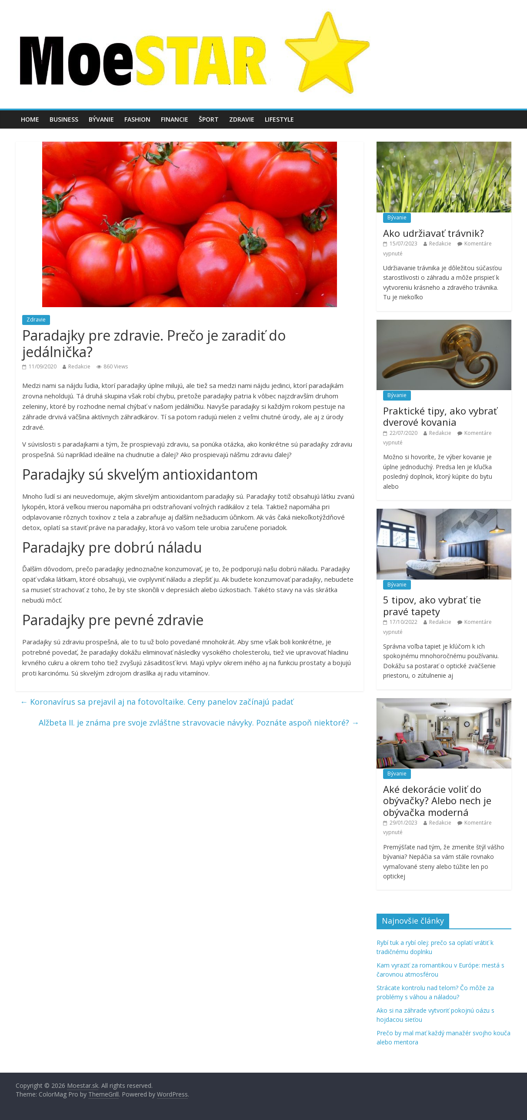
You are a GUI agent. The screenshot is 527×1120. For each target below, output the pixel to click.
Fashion (137, 119)
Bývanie (101, 119)
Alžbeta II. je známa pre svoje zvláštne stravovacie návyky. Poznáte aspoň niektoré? (199, 722)
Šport (209, 119)
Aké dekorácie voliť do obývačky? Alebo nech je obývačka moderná (437, 800)
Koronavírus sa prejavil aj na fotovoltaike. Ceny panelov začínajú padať (156, 701)
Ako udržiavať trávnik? (433, 232)
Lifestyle (279, 119)
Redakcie (79, 366)
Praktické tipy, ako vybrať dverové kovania (440, 416)
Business (64, 119)
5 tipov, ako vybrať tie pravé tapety (432, 605)
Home (30, 119)
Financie (174, 119)
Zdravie (241, 119)
